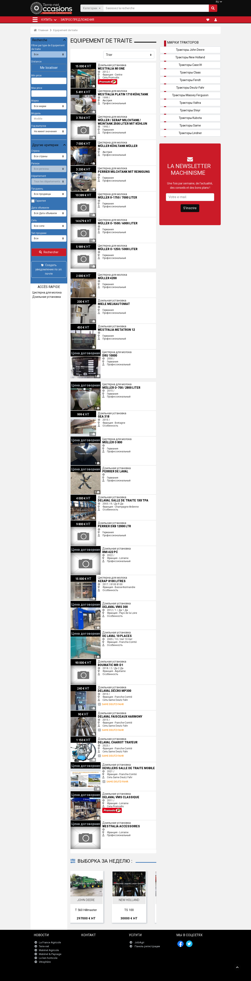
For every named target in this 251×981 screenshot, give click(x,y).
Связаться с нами (95, 942)
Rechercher (49, 252)
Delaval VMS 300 (80, 602)
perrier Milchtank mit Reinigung (88, 167)
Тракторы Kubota (190, 118)
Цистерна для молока (47, 292)
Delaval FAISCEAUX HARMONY (88, 712)
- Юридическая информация (122, 975)
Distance (36, 61)
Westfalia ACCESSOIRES (84, 821)
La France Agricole (50, 942)
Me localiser (49, 68)
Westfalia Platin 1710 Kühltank (88, 89)
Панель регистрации (147, 946)
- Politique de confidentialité (156, 975)
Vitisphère (45, 962)
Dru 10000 (76, 351)
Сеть (34, 220)
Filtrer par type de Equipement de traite (48, 47)
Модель (36, 113)
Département (38, 176)
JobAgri (139, 942)
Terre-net (44, 946)
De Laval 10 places (81, 631)
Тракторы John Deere (190, 49)
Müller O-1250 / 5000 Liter (85, 244)
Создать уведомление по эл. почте (48, 269)
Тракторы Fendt (190, 80)
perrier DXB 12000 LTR (83, 521)
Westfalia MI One (80, 64)
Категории (92, 8)
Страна (35, 150)
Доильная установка (46, 296)
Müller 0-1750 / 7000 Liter (85, 193)
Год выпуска (38, 125)
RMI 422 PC (77, 547)
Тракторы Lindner (190, 133)
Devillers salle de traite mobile (88, 763)
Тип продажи (38, 233)
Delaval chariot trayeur (83, 737)
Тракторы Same (190, 125)
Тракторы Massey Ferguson (190, 95)
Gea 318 (75, 412)
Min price (36, 75)
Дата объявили (40, 207)
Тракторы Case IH (190, 65)
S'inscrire (190, 208)
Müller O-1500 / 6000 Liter (85, 218)
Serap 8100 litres (80, 576)
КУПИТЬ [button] (46, 19)
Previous (79, 898)
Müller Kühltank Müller (83, 141)
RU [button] (217, 1)
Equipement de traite (65, 30)
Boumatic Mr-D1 (80, 660)
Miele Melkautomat (81, 299)
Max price (36, 88)
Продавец (37, 188)
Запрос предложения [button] (77, 19)
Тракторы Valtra (190, 102)
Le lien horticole (48, 958)
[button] (35, 19)
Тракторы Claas (190, 72)
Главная (41, 30)
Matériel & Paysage (50, 954)
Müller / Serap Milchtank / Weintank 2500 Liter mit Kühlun (103, 115)
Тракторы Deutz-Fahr (190, 87)
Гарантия (40, 200)
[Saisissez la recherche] (156, 8)
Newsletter (90, 946)
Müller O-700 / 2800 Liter (84, 383)
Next (148, 898)
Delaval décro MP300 (83, 686)
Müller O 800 (78, 438)
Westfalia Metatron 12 (83, 325)
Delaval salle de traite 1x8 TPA (88, 496)
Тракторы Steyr (190, 110)
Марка (35, 100)
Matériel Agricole (49, 950)
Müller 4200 (77, 273)
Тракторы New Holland (190, 57)
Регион (35, 163)
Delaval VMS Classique (84, 792)
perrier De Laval (79, 467)
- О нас (176, 975)
